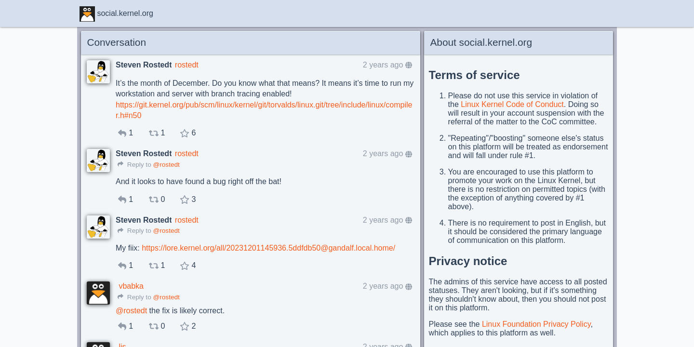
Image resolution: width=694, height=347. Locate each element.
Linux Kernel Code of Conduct (512, 104)
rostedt (187, 65)
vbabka (131, 286)
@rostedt (166, 164)
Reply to (134, 164)
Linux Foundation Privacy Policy (536, 324)
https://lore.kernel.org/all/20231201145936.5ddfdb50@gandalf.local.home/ (268, 248)
